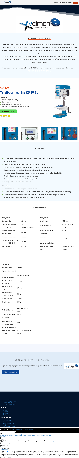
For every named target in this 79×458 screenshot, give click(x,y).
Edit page (3, 435)
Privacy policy (50, 441)
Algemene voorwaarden (16, 429)
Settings (18, 435)
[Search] (15, 432)
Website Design (26, 435)
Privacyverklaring (28, 429)
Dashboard (11, 435)
